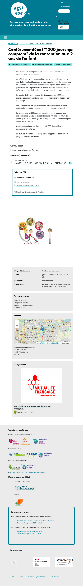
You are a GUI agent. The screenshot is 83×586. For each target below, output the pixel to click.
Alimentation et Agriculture (19, 64)
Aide (61, 2)
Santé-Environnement (62, 64)
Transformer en (36, 43)
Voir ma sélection (23, 182)
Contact (21, 577)
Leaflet (40, 343)
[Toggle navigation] (5, 37)
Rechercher (55, 15)
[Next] (69, 562)
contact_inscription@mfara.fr (24, 305)
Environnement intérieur (42, 64)
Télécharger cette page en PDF (27, 185)
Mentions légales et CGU (37, 577)
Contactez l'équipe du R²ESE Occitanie (30, 523)
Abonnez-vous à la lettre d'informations (29, 531)
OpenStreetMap (53, 343)
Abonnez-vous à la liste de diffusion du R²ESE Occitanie (35, 521)
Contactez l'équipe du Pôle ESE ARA (29, 533)
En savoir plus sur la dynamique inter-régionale (28, 472)
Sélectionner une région (63, 22)
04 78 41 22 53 (19, 308)
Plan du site (54, 577)
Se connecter (65, 7)
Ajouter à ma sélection (26, 177)
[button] (42, 328)
